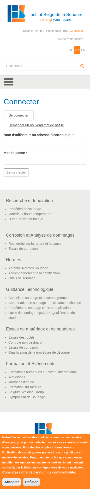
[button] (45, 81)
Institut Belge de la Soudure (56, 16)
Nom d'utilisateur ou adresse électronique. (39, 135)
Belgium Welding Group (26, 392)
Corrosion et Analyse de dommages (40, 235)
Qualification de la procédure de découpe (39, 352)
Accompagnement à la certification (34, 273)
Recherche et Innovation (29, 200)
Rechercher (82, 66)
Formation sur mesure (24, 387)
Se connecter (21, 116)
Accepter (11, 482)
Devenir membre (33, 30)
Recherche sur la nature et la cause (34, 243)
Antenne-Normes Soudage (28, 268)
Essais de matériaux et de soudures (40, 329)
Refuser (31, 482)
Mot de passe (15, 153)
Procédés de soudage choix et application (39, 308)
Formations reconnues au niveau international (42, 372)
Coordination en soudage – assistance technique (44, 303)
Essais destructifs (21, 337)
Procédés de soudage (24, 209)
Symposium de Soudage (26, 397)
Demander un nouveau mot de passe (36, 125)
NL (70, 50)
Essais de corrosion (23, 248)
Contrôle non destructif (25, 342)
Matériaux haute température (30, 214)
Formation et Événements (30, 363)
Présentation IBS (57, 30)
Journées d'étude (21, 382)
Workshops (16, 377)
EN (83, 50)
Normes (13, 259)
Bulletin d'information (69, 39)
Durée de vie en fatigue (25, 219)
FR (77, 50)
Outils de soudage (22, 278)
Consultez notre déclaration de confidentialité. (39, 472)
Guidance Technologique (30, 289)
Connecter (76, 30)
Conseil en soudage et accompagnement (39, 298)
